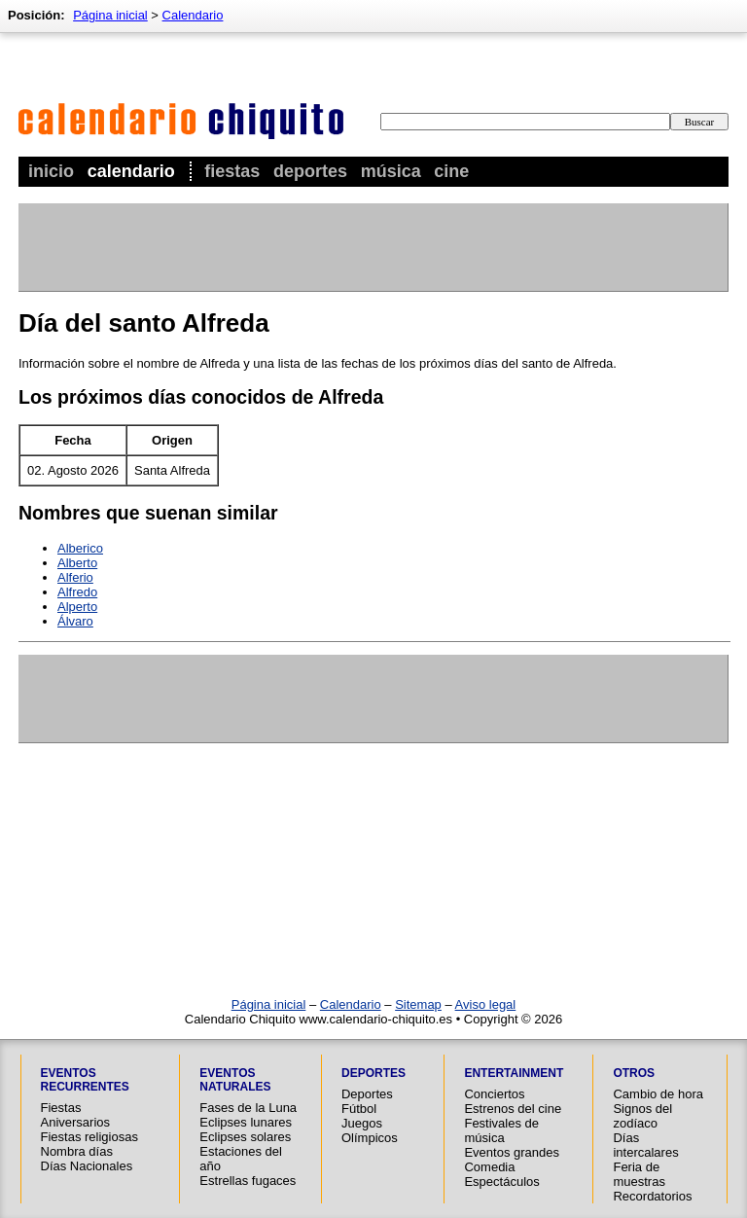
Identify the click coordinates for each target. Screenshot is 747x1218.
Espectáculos (501, 1181)
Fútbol (358, 1108)
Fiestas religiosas (89, 1136)
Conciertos (494, 1094)
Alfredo (77, 592)
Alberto (77, 562)
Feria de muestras (638, 1174)
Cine (451, 171)
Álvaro (75, 621)
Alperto (77, 606)
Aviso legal (485, 1004)
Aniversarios (76, 1122)
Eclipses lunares (245, 1122)
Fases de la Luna (248, 1107)
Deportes (310, 171)
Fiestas (232, 171)
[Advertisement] (372, 247)
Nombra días (77, 1151)
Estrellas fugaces (247, 1180)
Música (391, 171)
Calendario (131, 171)
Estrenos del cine (512, 1108)
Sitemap (418, 1004)
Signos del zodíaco (642, 1115)
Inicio (51, 171)
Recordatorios (652, 1196)
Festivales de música (501, 1130)
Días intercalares (645, 1145)
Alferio (75, 577)
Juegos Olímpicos (369, 1130)
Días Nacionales (87, 1166)
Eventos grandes (511, 1152)
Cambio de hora (658, 1094)
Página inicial (110, 15)
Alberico (80, 548)
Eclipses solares (245, 1136)
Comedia (489, 1167)
